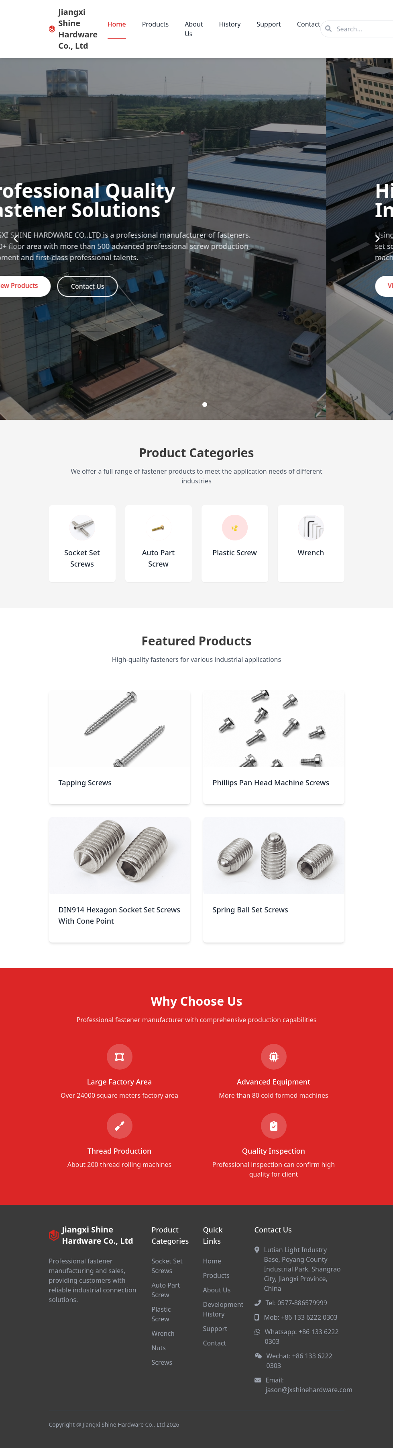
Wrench (163, 1333)
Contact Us (154, 286)
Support (269, 24)
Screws (162, 1362)
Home (117, 24)
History (230, 24)
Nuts (159, 1347)
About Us (194, 29)
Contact (308, 24)
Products (155, 24)
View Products (83, 285)
